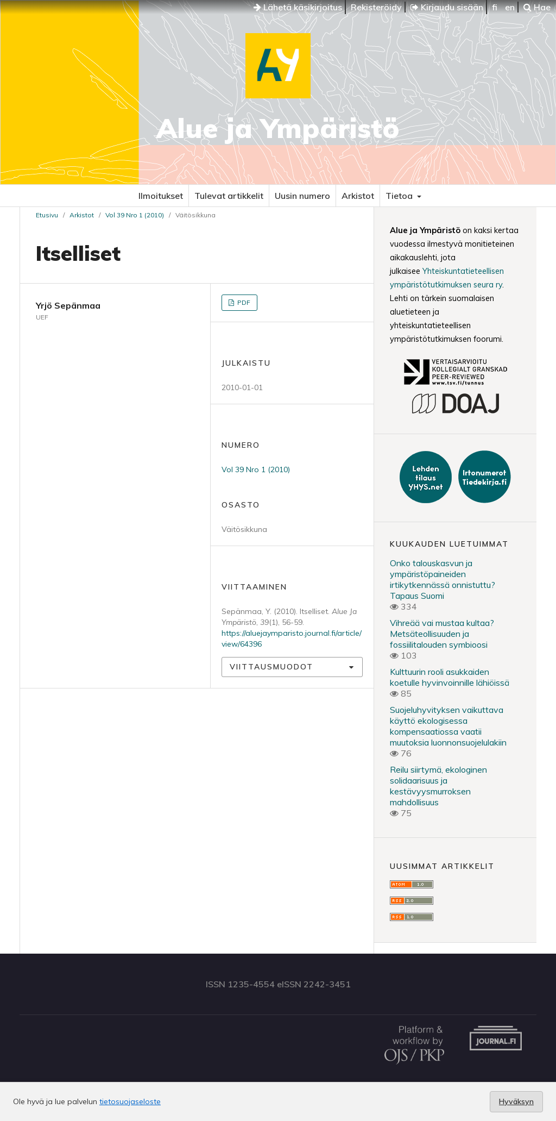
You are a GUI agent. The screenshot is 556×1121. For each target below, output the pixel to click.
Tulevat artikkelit (228, 195)
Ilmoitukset (160, 195)
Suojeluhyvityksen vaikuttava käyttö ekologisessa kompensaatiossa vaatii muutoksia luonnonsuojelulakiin (448, 726)
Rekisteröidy (376, 7)
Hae (537, 7)
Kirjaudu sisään (446, 7)
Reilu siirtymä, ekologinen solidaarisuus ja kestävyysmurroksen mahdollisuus (438, 785)
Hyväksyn (516, 1101)
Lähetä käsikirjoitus (298, 7)
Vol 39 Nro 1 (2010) (134, 215)
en (510, 7)
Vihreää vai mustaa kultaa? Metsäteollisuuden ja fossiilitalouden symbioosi (442, 633)
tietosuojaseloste (130, 1101)
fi (494, 7)
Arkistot (358, 195)
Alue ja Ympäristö (278, 128)
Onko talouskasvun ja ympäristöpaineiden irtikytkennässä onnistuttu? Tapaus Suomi (442, 579)
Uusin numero (302, 195)
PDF (243, 302)
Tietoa (400, 195)
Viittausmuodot (271, 667)
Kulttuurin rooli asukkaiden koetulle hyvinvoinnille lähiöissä (449, 677)
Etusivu (47, 215)
